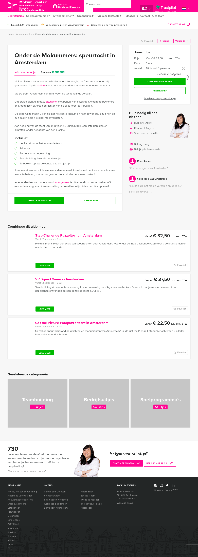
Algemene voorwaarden (20, 495)
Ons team (165, 16)
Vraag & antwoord (17, 504)
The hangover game (91, 504)
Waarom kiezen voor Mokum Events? (27, 471)
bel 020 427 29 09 (159, 464)
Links (10, 544)
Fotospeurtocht (52, 495)
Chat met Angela (141, 129)
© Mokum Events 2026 (166, 490)
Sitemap (12, 536)
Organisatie (14, 516)
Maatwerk (138, 16)
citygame (51, 102)
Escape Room (88, 495)
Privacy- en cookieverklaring (22, 491)
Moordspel (86, 508)
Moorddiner (87, 491)
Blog (10, 548)
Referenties (14, 520)
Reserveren (160, 91)
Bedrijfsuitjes (15, 16)
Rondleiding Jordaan (55, 491)
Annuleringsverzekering (20, 500)
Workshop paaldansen (55, 504)
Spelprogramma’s (37, 16)
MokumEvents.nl (36, 5)
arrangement (62, 182)
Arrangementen (64, 16)
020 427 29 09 (177, 24)
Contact (151, 16)
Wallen (41, 85)
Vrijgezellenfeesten (113, 16)
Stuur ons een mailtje (144, 134)
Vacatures (13, 528)
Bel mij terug (139, 145)
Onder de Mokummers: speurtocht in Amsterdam (60, 34)
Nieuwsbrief (14, 512)
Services (12, 532)
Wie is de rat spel (90, 500)
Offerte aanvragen (160, 82)
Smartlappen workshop (56, 500)
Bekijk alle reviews (140, 193)
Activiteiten (13, 524)
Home (11, 34)
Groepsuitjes (87, 16)
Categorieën (14, 508)
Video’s (11, 540)
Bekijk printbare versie (144, 150)
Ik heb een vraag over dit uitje (160, 99)
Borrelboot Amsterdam (56, 508)
